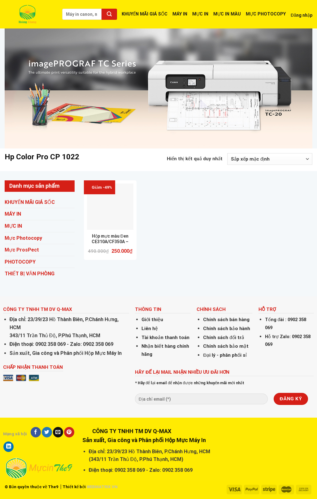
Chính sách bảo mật (226, 346)
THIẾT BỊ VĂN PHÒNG (29, 274)
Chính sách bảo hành (226, 328)
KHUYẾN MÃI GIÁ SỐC (144, 14)
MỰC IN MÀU (227, 14)
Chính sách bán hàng (226, 319)
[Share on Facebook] (36, 432)
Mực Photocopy (23, 238)
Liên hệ (149, 328)
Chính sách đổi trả (223, 337)
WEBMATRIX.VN (102, 486)
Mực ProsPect (22, 250)
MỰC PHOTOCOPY (266, 14)
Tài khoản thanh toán (165, 337)
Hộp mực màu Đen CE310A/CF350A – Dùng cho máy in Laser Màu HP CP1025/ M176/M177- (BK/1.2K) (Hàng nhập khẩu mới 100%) (110, 239)
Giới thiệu (152, 319)
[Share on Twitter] (47, 432)
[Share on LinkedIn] (8, 446)
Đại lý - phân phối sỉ (225, 355)
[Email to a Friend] (58, 432)
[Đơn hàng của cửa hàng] (269, 159)
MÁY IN (179, 14)
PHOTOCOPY (20, 262)
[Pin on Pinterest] (69, 432)
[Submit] (109, 14)
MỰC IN (200, 14)
